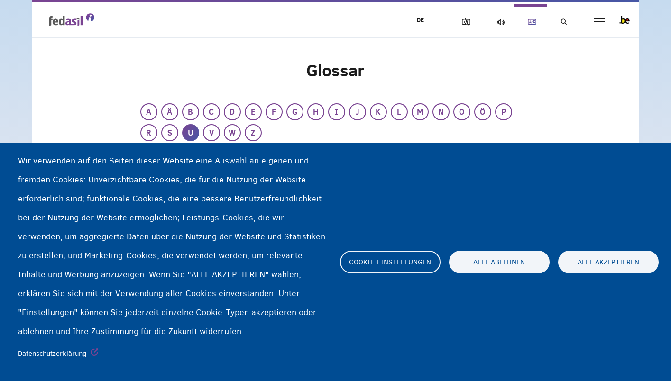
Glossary (530, 22)
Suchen (563, 22)
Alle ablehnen (499, 262)
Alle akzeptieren (608, 262)
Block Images (464, 22)
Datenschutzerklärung (52, 353)
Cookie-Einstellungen (390, 262)
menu (599, 20)
